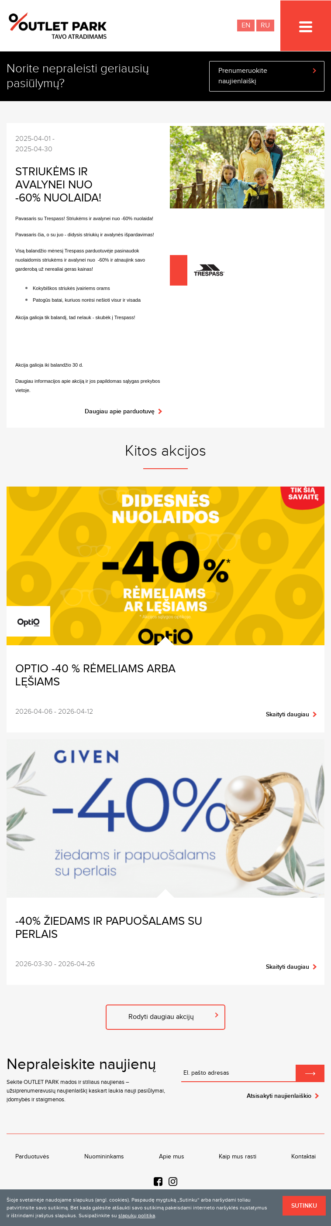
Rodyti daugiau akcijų (161, 1017)
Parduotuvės (32, 1156)
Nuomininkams (104, 1156)
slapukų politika (136, 1215)
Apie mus (171, 1156)
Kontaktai (303, 1156)
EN (245, 25)
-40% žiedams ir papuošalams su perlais (108, 928)
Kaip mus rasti (237, 1156)
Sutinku (304, 1205)
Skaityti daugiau (287, 714)
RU (265, 25)
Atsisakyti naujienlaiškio (279, 1096)
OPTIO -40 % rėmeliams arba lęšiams (95, 675)
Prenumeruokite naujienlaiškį (242, 76)
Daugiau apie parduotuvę (120, 411)
